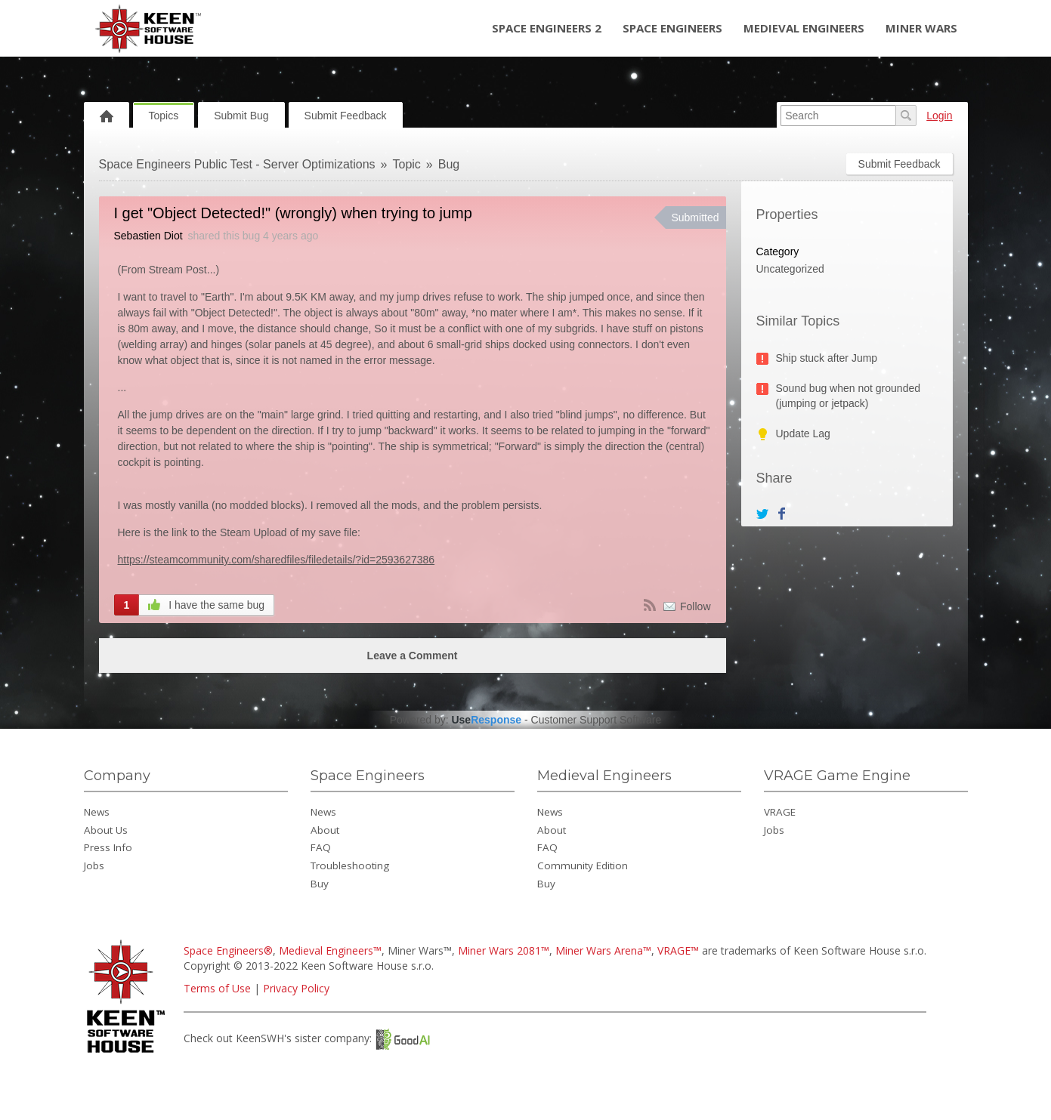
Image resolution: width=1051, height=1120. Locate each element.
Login (939, 116)
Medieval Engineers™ (330, 950)
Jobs (94, 865)
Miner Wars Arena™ (603, 950)
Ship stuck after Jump (827, 358)
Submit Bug (241, 116)
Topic (407, 164)
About (325, 830)
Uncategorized (790, 269)
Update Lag (803, 433)
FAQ (321, 847)
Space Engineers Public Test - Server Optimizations (237, 164)
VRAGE (780, 812)
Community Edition (582, 865)
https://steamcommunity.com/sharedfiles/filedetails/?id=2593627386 (276, 560)
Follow (695, 606)
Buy (320, 883)
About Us (106, 830)
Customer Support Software (596, 719)
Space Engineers (672, 27)
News (97, 812)
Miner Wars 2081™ (503, 950)
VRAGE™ (678, 950)
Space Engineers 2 (546, 27)
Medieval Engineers (803, 27)
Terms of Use (217, 988)
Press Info (108, 847)
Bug (448, 164)
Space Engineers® (228, 950)
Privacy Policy (296, 988)
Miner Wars (921, 27)
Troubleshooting (350, 865)
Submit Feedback (345, 116)
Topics (164, 116)
